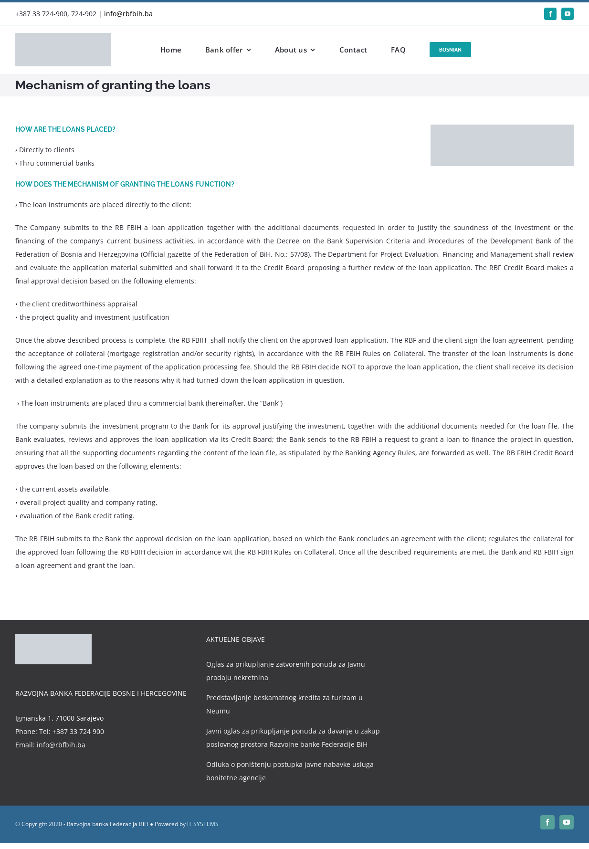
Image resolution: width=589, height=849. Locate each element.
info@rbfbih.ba (128, 13)
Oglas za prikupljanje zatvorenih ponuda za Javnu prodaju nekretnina (285, 671)
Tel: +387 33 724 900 (71, 731)
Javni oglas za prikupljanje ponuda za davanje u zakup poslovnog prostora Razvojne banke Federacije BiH (293, 737)
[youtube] (567, 14)
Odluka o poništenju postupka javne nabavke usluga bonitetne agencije (290, 771)
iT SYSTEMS (203, 824)
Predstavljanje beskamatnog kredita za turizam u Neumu (284, 704)
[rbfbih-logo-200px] (63, 36)
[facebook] (550, 14)
